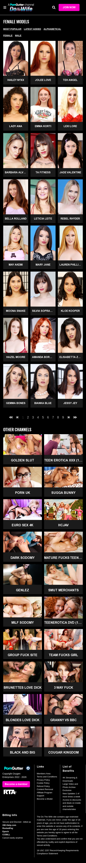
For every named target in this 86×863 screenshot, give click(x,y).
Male (18, 35)
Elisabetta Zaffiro (71, 357)
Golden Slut (22, 460)
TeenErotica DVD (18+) (63, 623)
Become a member (16, 784)
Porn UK (22, 493)
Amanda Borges (43, 357)
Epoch (5, 831)
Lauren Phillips (70, 264)
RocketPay (7, 828)
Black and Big (22, 752)
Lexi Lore (70, 126)
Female (8, 35)
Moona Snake (15, 310)
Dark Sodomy (23, 558)
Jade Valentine (70, 172)
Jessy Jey (70, 403)
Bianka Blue (43, 403)
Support (40, 795)
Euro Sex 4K (22, 525)
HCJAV (63, 525)
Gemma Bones (15, 403)
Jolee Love (43, 80)
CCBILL (6, 834)
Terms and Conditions (47, 776)
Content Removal (45, 789)
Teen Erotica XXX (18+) (63, 460)
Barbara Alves (16, 172)
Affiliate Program (44, 792)
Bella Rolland (16, 218)
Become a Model (45, 799)
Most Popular (12, 29)
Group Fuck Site (22, 655)
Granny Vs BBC (63, 720)
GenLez (22, 590)
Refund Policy (43, 786)
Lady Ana (15, 126)
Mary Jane (43, 264)
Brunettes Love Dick (23, 688)
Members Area (44, 773)
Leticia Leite (43, 218)
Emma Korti (43, 126)
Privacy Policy (43, 780)
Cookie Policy (43, 783)
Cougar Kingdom (63, 752)
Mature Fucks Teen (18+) (63, 558)
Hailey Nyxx (15, 80)
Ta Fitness (43, 172)
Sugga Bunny (63, 493)
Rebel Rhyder (70, 218)
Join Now (69, 7)
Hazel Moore (15, 357)
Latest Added (32, 29)
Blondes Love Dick (22, 720)
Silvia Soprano (43, 310)
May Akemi (16, 264)
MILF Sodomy (22, 623)
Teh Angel (70, 80)
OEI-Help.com (9, 825)
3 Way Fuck (63, 688)
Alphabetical (52, 29)
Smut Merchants (63, 590)
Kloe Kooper (70, 310)
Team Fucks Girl (63, 655)
